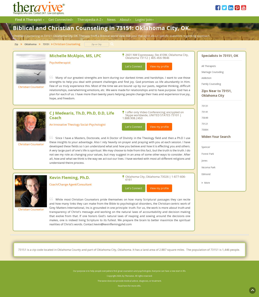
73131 (205, 105)
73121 (205, 123)
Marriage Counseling (212, 72)
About (125, 19)
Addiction (206, 77)
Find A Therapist (29, 19)
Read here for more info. (129, 285)
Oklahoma (30, 44)
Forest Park (208, 153)
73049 (205, 117)
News (111, 19)
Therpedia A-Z (90, 19)
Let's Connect (133, 66)
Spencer (206, 147)
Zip (16, 44)
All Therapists (209, 66)
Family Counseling (211, 83)
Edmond (206, 174)
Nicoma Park (208, 167)
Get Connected (60, 19)
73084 (205, 129)
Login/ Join (144, 19)
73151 (46, 44)
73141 (205, 111)
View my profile (159, 66)
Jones (204, 160)
